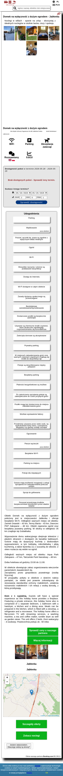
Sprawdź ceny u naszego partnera (42, 632)
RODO (29, 773)
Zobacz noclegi (31, 736)
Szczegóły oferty (31, 724)
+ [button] (7, 678)
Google (37, 766)
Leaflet (42, 716)
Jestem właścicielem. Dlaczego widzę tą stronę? (19, 746)
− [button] (7, 682)
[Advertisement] (31, 91)
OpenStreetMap (53, 716)
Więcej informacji (42, 641)
